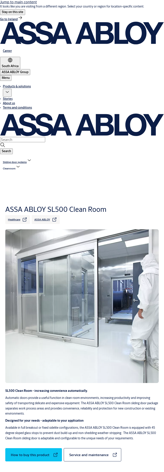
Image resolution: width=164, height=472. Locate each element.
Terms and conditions (17, 108)
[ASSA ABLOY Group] (15, 72)
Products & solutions (17, 86)
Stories (8, 99)
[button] (12, 12)
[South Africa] (10, 63)
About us (9, 103)
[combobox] (22, 139)
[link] (11, 19)
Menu (6, 78)
